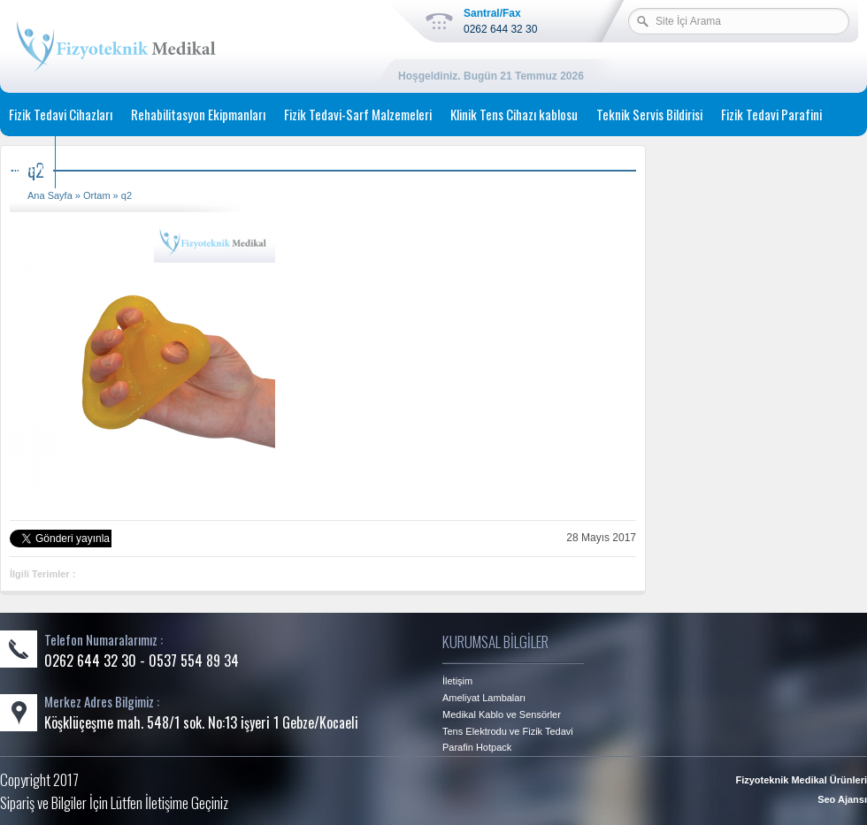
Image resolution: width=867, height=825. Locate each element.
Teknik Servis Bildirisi (649, 114)
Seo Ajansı (842, 799)
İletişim (27, 166)
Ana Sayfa (50, 195)
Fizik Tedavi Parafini (771, 114)
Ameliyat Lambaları (484, 697)
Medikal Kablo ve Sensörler (501, 714)
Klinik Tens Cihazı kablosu (514, 114)
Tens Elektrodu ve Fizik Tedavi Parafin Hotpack (507, 739)
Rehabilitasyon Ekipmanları (198, 114)
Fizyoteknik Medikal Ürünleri (801, 780)
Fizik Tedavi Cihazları (60, 114)
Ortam (97, 195)
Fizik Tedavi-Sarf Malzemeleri (358, 114)
